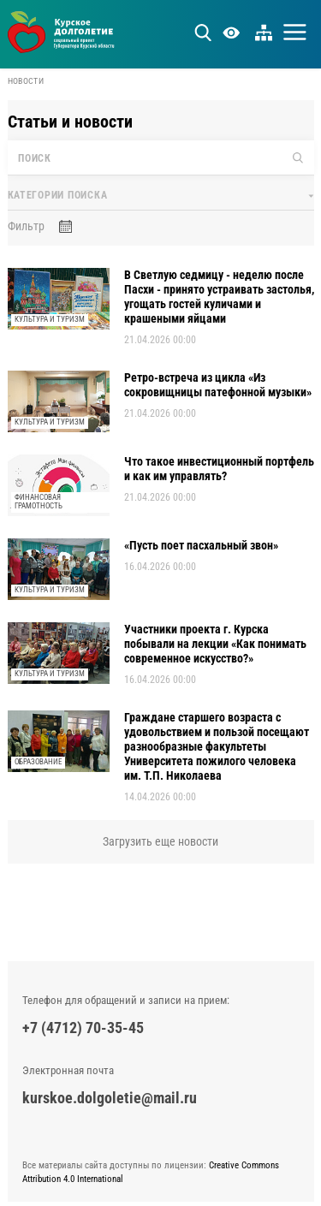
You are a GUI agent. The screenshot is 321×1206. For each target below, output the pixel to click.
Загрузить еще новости (160, 841)
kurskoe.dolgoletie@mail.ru (109, 1098)
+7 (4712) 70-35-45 (83, 1028)
